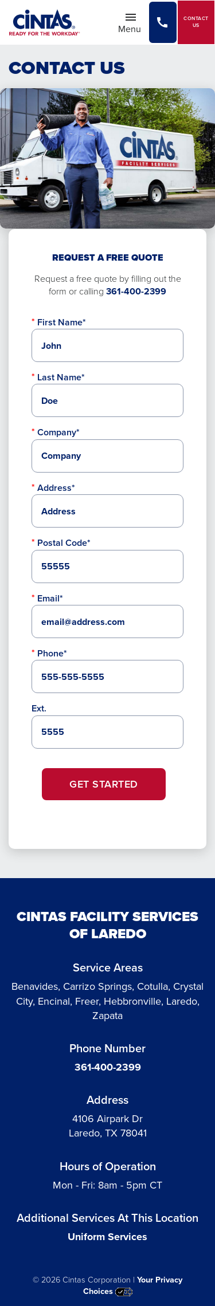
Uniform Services (107, 1236)
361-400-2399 (136, 291)
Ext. (39, 708)
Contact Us (196, 22)
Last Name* (61, 377)
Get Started (103, 784)
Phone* (52, 653)
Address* (56, 487)
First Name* (61, 322)
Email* (50, 598)
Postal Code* (64, 542)
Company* (58, 432)
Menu (133, 23)
